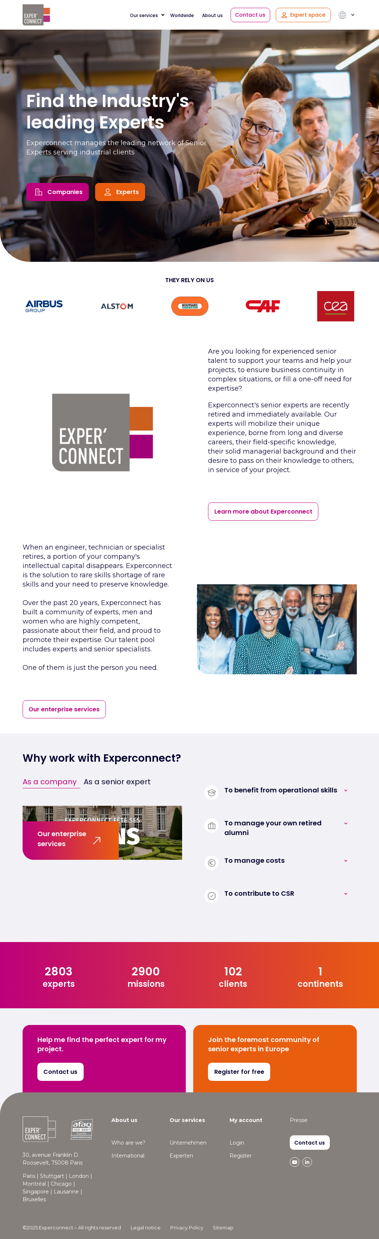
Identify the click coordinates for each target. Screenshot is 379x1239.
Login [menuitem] (236, 1142)
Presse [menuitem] (299, 1120)
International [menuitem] (127, 1155)
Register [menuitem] (240, 1155)
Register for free (239, 1072)
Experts (127, 192)
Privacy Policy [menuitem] (186, 1227)
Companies (65, 192)
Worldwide (182, 15)
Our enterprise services (64, 709)
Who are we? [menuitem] (128, 1142)
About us (212, 15)
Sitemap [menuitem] (223, 1227)
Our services (144, 15)
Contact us (250, 15)
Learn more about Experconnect (263, 511)
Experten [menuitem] (181, 1155)
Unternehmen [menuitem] (188, 1142)
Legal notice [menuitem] (146, 1227)
